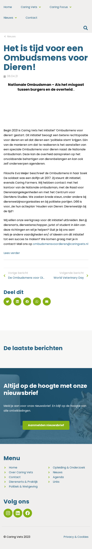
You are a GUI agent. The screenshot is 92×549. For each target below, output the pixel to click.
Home (8, 7)
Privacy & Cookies (76, 537)
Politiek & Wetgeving (23, 486)
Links (56, 482)
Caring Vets (31, 7)
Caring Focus (60, 7)
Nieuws (10, 18)
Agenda (58, 477)
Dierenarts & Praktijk (23, 482)
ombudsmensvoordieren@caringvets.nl (60, 244)
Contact (31, 18)
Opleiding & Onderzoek (69, 467)
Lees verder (12, 253)
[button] (85, 28)
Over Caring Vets (21, 472)
